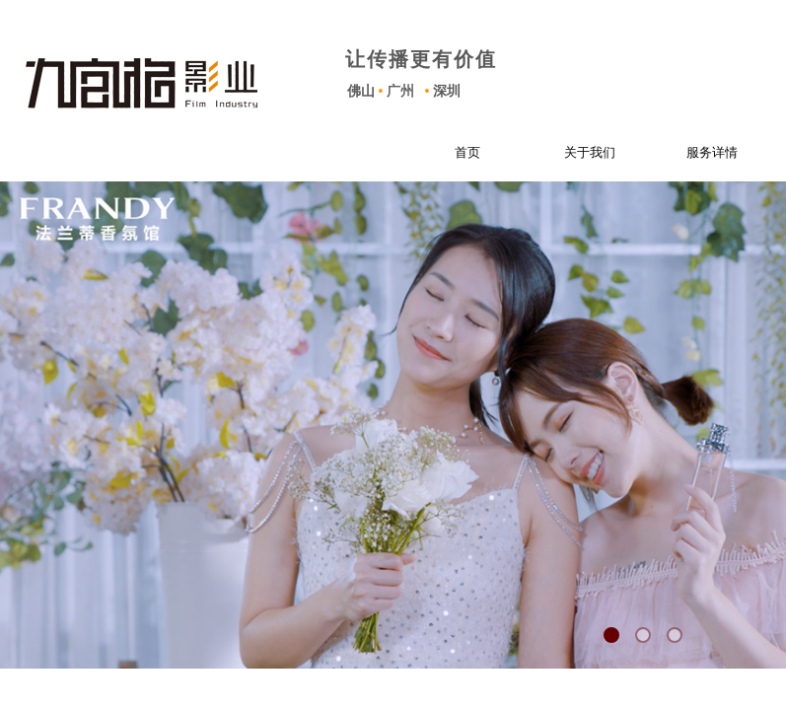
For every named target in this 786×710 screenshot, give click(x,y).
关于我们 (577, 152)
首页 (454, 152)
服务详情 (699, 152)
